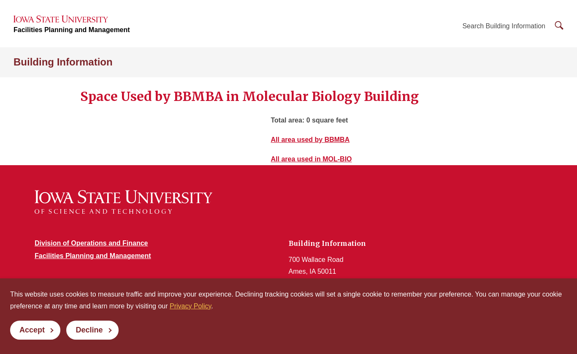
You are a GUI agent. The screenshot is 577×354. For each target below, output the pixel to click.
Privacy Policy (190, 306)
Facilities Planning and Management (72, 29)
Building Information (63, 62)
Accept (32, 330)
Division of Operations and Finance (91, 243)
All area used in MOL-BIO (311, 159)
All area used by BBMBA (310, 139)
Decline (89, 330)
